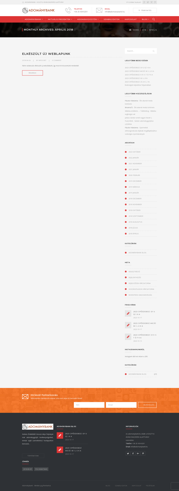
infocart (42, 60)
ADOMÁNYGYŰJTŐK (87, 19)
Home (136, 30)
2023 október (134, 152)
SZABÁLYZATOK (112, 19)
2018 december (135, 198)
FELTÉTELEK (150, 486)
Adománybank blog (137, 253)
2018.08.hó (27, 469)
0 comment (56, 60)
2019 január (134, 193)
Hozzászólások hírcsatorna (141, 289)
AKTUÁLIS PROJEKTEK (59, 19)
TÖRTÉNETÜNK (33, 456)
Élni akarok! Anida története (144, 107)
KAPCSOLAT (131, 19)
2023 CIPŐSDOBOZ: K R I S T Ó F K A (139, 75)
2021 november (135, 163)
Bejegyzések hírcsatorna (140, 283)
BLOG (144, 19)
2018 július (133, 228)
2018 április (134, 234)
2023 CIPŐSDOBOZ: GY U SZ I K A (137, 68)
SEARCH (153, 51)
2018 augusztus (135, 222)
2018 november (135, 204)
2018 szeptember (136, 216)
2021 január (134, 169)
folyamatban (41, 469)
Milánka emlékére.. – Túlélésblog (137, 111)
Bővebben (32, 73)
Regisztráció (134, 272)
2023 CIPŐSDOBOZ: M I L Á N (136, 78)
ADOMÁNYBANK (33, 19)
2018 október (134, 210)
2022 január (134, 158)
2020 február (134, 175)
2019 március (134, 187)
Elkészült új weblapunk (46, 54)
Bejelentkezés (135, 277)
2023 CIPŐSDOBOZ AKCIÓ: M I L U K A (139, 71)
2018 (144, 30)
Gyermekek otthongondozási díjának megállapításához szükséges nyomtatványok (141, 130)
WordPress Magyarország (140, 295)
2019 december (135, 181)
